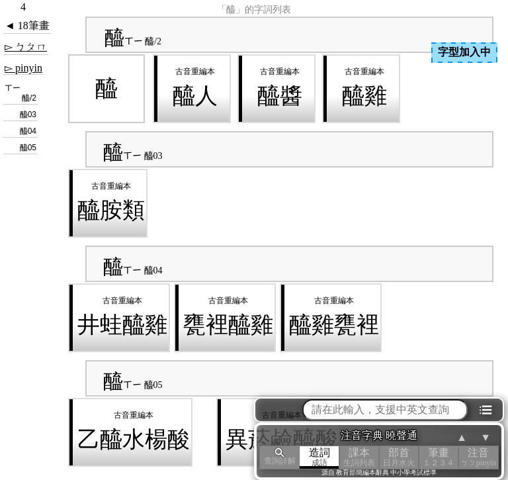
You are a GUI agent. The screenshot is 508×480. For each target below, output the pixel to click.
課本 (359, 457)
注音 (478, 457)
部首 (399, 457)
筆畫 (438, 457)
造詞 (319, 457)
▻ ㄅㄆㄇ (26, 46)
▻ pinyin (23, 67)
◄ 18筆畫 (27, 25)
